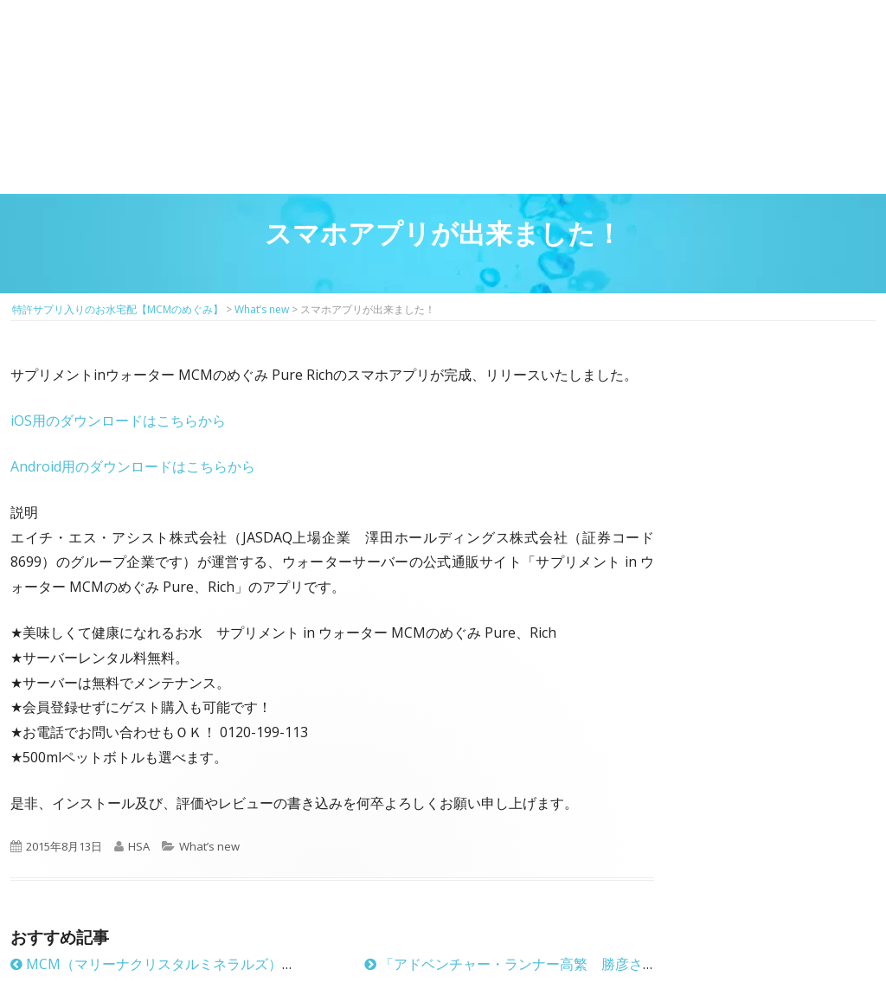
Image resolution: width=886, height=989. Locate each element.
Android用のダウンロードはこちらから (132, 466)
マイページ (422, 52)
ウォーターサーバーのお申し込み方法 (803, 155)
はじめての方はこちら (279, 52)
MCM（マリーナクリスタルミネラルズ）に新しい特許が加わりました (236, 963)
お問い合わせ (794, 68)
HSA (139, 846)
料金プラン (514, 155)
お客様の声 (659, 155)
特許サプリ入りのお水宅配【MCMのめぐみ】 (101, 38)
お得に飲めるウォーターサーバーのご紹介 (370, 155)
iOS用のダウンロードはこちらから (118, 420)
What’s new (209, 846)
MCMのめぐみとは (81, 155)
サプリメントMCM (225, 155)
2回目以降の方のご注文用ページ (351, 52)
